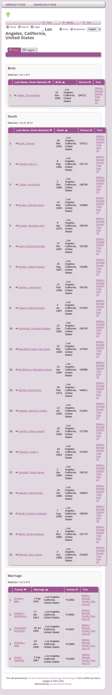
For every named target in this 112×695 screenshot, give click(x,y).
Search (25, 26)
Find (49, 22)
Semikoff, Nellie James (31, 472)
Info (89, 22)
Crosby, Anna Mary (29, 184)
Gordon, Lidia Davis (29, 287)
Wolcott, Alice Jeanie (30, 554)
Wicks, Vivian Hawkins (31, 534)
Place (13, 50)
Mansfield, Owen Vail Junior (34, 349)
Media (70, 22)
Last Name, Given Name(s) (33, 82)
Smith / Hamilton (19, 659)
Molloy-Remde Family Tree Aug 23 (99, 95)
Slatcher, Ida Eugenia (30, 493)
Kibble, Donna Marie (28, 95)
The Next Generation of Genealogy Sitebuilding (50, 678)
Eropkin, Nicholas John (31, 225)
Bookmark (79, 29)
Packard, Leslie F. (28, 451)
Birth (60, 82)
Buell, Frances (26, 143)
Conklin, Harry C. (28, 164)
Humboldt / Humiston (20, 629)
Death (62, 130)
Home (13, 26)
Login (37, 26)
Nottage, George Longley (32, 410)
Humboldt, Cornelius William (34, 328)
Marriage (41, 589)
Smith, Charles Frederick (32, 513)
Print (65, 29)
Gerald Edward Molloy (60, 683)
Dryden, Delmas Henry (31, 205)
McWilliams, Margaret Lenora (35, 369)
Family (21, 589)
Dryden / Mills (19, 600)
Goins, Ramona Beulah (31, 246)
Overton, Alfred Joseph (31, 431)
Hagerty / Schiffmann (20, 615)
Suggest (29, 50)
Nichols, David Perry (30, 390)
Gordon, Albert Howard (31, 266)
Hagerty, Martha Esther (31, 307)
